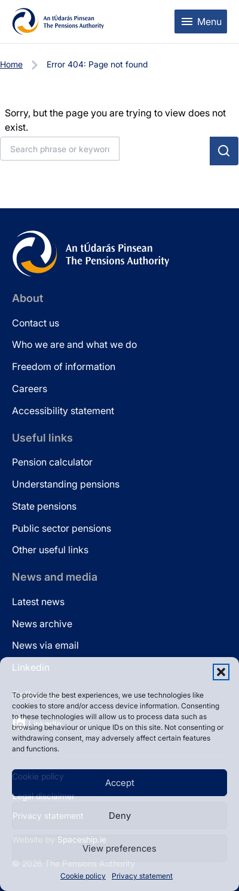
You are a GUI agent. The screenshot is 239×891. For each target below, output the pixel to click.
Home (11, 64)
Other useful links (50, 550)
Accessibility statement (63, 411)
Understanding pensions (66, 484)
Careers (29, 388)
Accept (119, 782)
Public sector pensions (61, 528)
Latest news (38, 602)
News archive (42, 624)
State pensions (44, 506)
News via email (45, 645)
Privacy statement (142, 875)
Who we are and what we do (74, 344)
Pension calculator (52, 462)
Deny (120, 815)
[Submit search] (224, 151)
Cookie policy (83, 875)
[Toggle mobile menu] (200, 21)
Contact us (35, 323)
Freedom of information (63, 366)
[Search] (60, 149)
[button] (221, 672)
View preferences (119, 848)
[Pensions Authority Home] (58, 21)
